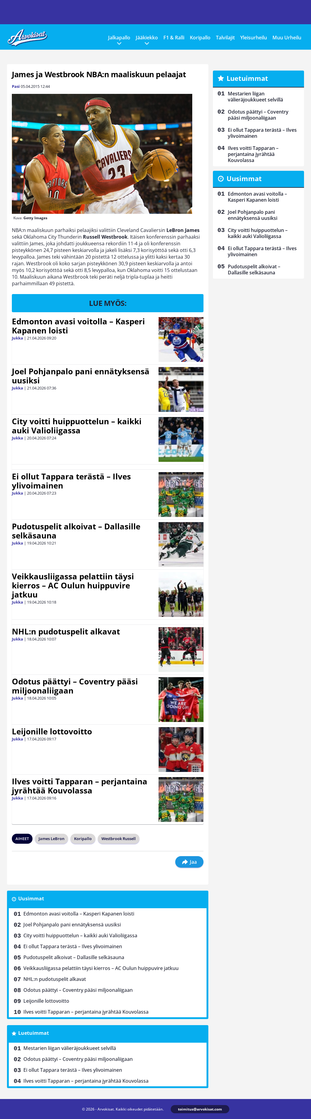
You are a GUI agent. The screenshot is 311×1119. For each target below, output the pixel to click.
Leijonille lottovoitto (52, 731)
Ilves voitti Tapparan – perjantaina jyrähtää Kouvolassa (79, 786)
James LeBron (51, 838)
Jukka (17, 338)
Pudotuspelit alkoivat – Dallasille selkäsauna (76, 531)
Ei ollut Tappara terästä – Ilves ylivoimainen (71, 481)
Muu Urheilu (286, 37)
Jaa (189, 862)
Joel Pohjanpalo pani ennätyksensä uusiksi (80, 376)
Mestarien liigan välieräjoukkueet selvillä (69, 1048)
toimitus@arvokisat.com (200, 1109)
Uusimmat (31, 898)
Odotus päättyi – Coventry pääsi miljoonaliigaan (75, 686)
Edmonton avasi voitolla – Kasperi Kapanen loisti (78, 326)
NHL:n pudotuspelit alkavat (66, 631)
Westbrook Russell (118, 838)
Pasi (16, 86)
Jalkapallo (119, 37)
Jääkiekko (147, 37)
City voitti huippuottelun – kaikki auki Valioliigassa (77, 426)
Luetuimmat (33, 1033)
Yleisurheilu (253, 37)
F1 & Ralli (173, 37)
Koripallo (200, 37)
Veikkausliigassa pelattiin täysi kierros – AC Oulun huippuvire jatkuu (73, 585)
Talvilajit (225, 37)
